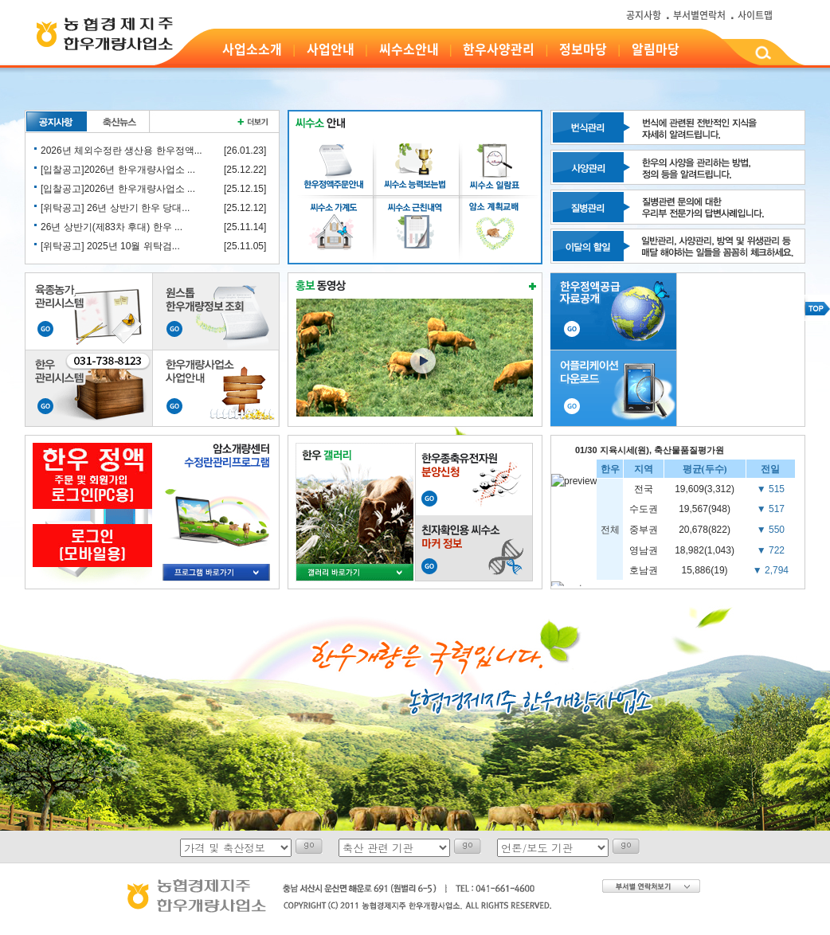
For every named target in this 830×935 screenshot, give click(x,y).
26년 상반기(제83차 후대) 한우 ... (111, 227)
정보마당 (583, 48)
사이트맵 (755, 15)
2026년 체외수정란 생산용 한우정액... (121, 150)
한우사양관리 (498, 48)
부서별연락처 (699, 15)
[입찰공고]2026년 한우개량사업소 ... (118, 169)
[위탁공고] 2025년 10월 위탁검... (110, 246)
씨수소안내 (409, 48)
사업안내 (330, 48)
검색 (763, 55)
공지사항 (643, 15)
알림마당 (655, 48)
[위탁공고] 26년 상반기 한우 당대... (115, 207)
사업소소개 (252, 48)
